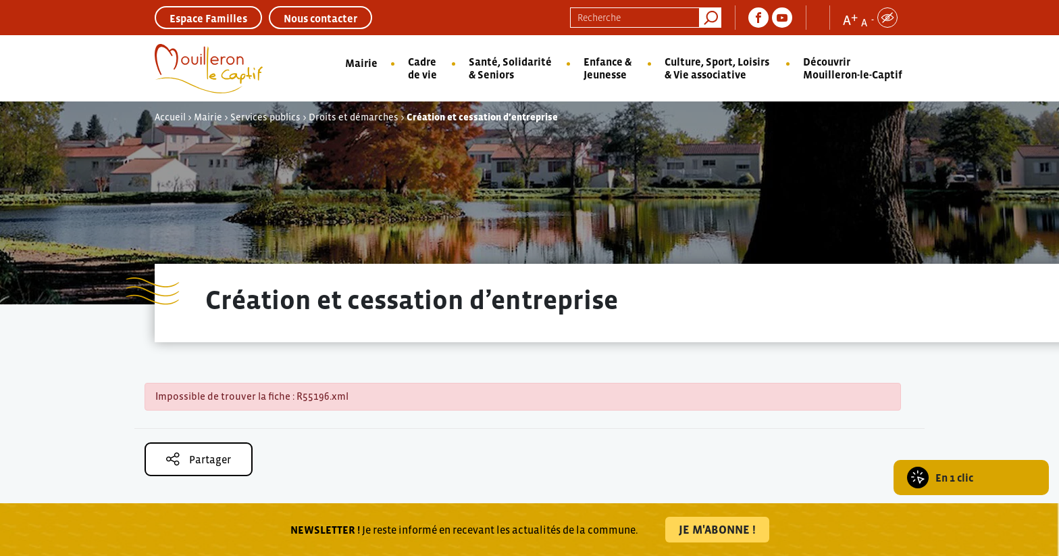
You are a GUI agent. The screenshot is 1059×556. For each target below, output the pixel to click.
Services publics (265, 117)
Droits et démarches (353, 117)
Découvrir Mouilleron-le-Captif (852, 67)
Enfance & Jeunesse (607, 67)
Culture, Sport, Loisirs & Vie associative (717, 67)
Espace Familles (208, 18)
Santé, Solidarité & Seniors (510, 67)
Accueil (170, 117)
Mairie (361, 63)
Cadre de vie (422, 67)
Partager (198, 459)
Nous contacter (320, 18)
